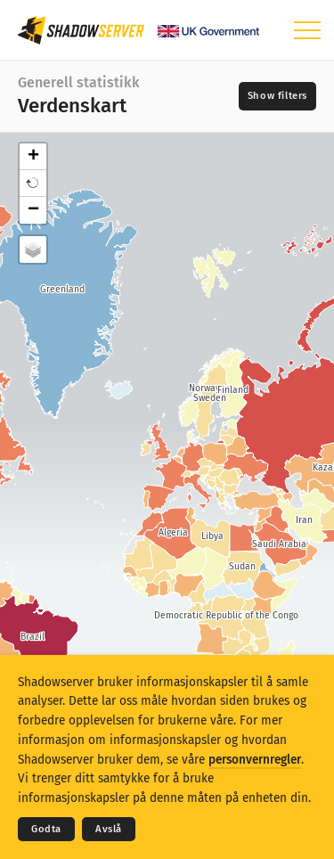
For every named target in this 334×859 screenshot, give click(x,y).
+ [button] (33, 156)
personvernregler (254, 759)
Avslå (108, 829)
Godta (46, 829)
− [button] (33, 210)
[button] (33, 183)
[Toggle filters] (277, 96)
